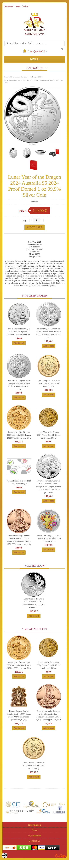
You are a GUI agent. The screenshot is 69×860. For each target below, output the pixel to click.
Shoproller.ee (61, 856)
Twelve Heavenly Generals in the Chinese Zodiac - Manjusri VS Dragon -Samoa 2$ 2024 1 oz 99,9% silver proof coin (48, 487)
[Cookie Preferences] (4, 855)
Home (6, 77)
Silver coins (14, 77)
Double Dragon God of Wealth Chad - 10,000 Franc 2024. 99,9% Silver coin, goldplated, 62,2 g (19, 715)
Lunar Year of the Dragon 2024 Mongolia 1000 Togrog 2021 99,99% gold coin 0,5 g (19, 435)
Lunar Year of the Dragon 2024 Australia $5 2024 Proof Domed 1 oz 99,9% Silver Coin (33, 81)
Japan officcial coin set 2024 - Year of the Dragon (19, 482)
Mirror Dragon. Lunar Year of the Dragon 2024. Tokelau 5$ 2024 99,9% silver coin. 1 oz (48, 333)
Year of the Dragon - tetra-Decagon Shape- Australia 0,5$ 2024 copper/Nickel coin (19, 384)
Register (25, 6)
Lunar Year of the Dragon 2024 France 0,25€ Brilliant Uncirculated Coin (48, 435)
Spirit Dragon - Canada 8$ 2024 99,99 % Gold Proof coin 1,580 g (48, 383)
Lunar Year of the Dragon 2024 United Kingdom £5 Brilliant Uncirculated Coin (18, 332)
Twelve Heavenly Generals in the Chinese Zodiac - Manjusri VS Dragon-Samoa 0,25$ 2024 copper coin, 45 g (19, 539)
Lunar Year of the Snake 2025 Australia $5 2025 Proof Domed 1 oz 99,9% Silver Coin (34, 603)
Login (18, 6)
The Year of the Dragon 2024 (31, 77)
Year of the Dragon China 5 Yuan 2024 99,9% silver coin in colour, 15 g (48, 538)
